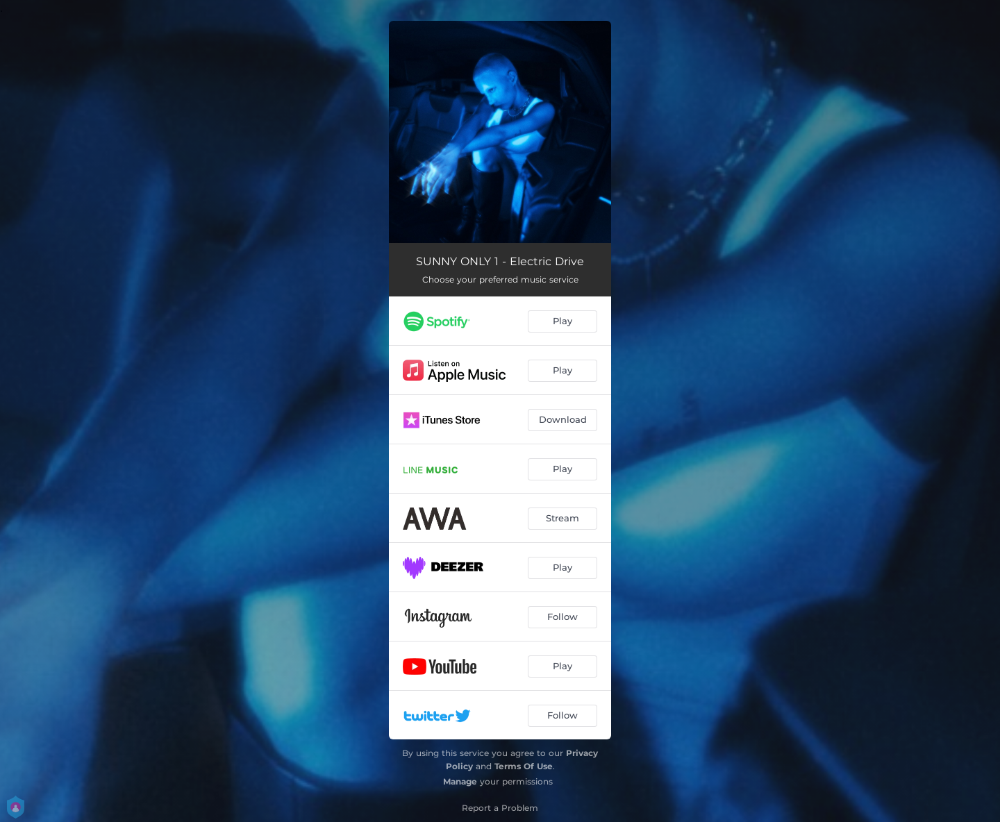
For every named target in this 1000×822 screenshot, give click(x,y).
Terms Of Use (523, 766)
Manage (460, 781)
